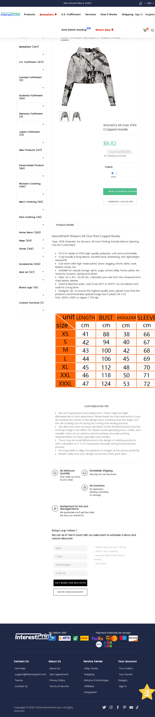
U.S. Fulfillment (71, 14)
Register (150, 14)
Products (29, 14)
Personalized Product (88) (31, 167)
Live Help (20, 668)
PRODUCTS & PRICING (71, 38)
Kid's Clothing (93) (30, 217)
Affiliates (89, 686)
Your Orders (126, 668)
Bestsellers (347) (29, 47)
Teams (19, 680)
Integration (90, 692)
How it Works (109, 14)
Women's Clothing (110, 38)
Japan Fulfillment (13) (29, 133)
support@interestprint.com (30, 674)
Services (90, 14)
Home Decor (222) (30, 232)
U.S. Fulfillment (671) (31, 62)
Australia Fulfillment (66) (31, 97)
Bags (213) (25, 240)
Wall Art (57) (27, 272)
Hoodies (65, 40)
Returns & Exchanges (96, 680)
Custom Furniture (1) (31, 303)
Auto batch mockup (76, 29)
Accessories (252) (30, 264)
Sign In (123, 686)
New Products (91, 38)
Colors (108, 167)
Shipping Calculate (120, 201)
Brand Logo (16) (28, 287)
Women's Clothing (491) (30, 185)
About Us (54, 668)
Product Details (65, 225)
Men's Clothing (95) (31, 202)
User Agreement (59, 674)
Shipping (127, 14)
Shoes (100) (26, 249)
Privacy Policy (57, 680)
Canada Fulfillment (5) (30, 79)
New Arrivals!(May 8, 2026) (78, 3)
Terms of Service (59, 686)
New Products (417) (30, 150)
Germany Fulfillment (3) (31, 115)
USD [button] (150, 3)
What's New (104, 30)
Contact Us (21, 686)
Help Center (91, 668)
